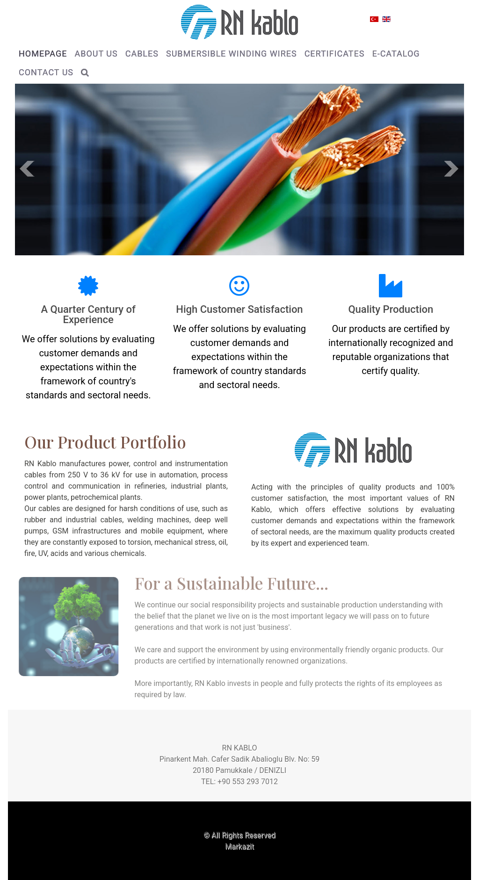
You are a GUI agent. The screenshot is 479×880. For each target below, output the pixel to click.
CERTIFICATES (335, 53)
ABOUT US (95, 53)
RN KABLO (239, 747)
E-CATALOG (396, 53)
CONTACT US (46, 72)
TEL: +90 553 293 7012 (239, 781)
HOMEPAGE (43, 53)
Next (451, 169)
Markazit (239, 846)
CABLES (142, 53)
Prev (27, 169)
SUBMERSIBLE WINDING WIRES (231, 53)
